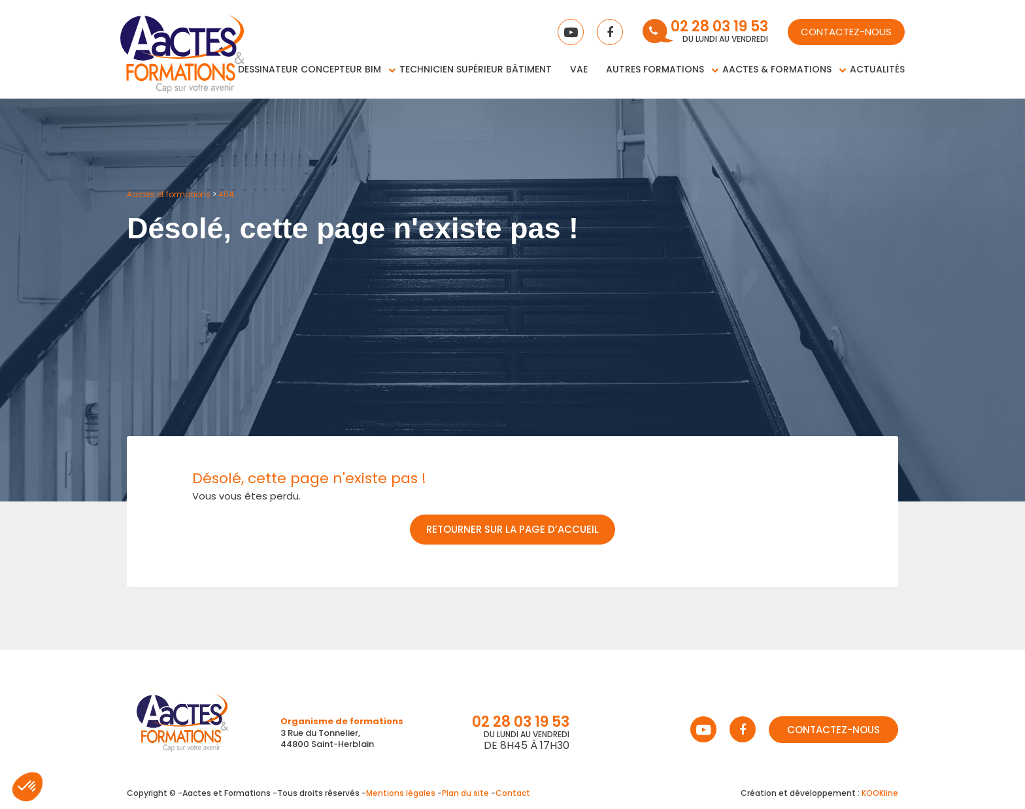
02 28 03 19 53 (719, 28)
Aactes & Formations (777, 69)
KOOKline (880, 793)
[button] (27, 786)
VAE (579, 69)
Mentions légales (400, 793)
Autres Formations (655, 69)
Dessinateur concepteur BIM (309, 69)
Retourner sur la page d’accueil (512, 529)
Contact (513, 793)
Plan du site (465, 793)
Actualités (877, 69)
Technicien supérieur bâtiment (475, 69)
